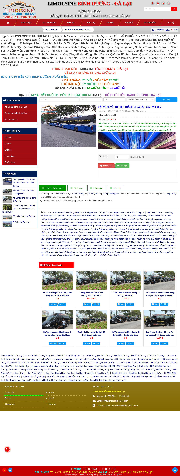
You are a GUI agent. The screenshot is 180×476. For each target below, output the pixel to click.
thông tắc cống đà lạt (10, 421)
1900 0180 (109, 469)
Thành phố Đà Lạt (21, 222)
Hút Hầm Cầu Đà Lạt (11, 435)
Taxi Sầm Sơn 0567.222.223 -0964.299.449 (87, 435)
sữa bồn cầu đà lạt (30, 421)
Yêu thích (61, 362)
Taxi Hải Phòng (28, 438)
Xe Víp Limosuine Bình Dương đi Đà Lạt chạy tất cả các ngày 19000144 (126, 393)
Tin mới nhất (9, 174)
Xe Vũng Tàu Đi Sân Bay (17, 424)
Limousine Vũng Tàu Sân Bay (44, 424)
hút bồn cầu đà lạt (169, 417)
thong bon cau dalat (107, 417)
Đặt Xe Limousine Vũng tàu (136, 421)
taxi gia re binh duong (64, 417)
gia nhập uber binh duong (111, 421)
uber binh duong (68, 421)
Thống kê (51, 462)
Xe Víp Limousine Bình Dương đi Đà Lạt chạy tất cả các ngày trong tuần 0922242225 (57, 393)
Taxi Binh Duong (17, 428)
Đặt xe (8, 456)
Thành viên (10, 462)
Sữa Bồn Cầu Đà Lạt (56, 435)
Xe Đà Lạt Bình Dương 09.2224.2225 (159, 431)
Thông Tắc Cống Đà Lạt (34, 435)
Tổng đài (169, 193)
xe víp (105, 193)
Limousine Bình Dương (11, 414)
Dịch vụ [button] (91, 23)
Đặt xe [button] (71, 23)
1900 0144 (90, 469)
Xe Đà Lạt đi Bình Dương (16, 113)
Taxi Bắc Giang (129, 435)
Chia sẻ (8, 150)
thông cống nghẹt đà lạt (149, 417)
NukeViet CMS (111, 475)
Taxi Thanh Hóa (58, 431)
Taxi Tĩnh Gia (72, 431)
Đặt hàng (53, 362)
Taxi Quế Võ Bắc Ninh (57, 438)
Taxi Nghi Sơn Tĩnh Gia (38, 431)
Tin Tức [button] (110, 23)
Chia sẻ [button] (129, 23)
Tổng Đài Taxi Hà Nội (78, 438)
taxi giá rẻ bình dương (85, 417)
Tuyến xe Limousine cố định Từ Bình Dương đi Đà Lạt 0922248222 (91, 393)
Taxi (23, 431)
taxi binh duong (28, 417)
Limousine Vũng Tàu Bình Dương (96, 414)
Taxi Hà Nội (41, 438)
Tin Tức (50, 450)
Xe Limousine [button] (49, 23)
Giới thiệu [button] (26, 23)
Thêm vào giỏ (106, 166)
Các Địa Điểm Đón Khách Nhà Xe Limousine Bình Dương (24, 182)
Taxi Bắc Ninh (115, 435)
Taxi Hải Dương (159, 435)
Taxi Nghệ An (103, 431)
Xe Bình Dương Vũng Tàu (68, 414)
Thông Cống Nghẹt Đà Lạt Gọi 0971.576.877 (141, 424)
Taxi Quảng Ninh (13, 438)
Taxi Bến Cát (135, 431)
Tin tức (8, 143)
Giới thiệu (9, 450)
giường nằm (114, 193)
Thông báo (10, 156)
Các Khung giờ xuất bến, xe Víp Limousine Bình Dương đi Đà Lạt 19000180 (160, 393)
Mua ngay (122, 166)
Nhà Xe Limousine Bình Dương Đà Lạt (23, 192)
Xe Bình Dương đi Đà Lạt (16, 107)
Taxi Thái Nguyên (144, 435)
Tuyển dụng (10, 162)
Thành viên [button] (150, 23)
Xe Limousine (11, 119)
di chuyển (92, 193)
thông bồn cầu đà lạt (126, 417)
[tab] (52, 188)
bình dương (78, 193)
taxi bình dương (44, 417)
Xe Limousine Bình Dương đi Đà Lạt (24, 199)
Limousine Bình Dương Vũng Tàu (39, 414)
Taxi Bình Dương (121, 414)
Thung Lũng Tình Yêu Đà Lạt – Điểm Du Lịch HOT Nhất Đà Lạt (18, 208)
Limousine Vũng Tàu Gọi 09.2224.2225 (102, 424)
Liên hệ (50, 456)
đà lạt (60, 193)
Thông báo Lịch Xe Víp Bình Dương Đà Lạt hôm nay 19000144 (91, 354)
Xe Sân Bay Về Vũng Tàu (71, 424)
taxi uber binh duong (50, 421)
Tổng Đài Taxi (96, 438)
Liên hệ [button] (170, 23)
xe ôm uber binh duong (87, 421)
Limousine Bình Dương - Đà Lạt (88, 475)
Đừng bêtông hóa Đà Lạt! (24, 216)
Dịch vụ (8, 137)
